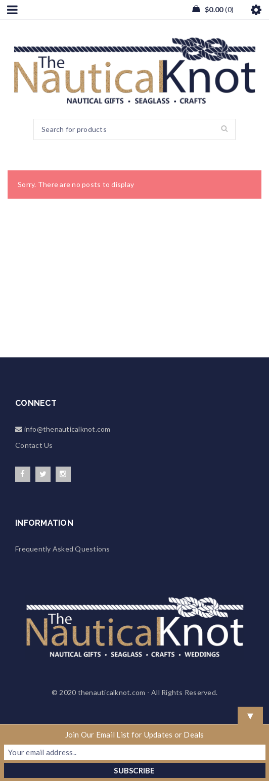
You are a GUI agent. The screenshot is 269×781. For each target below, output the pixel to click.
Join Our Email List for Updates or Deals (134, 734)
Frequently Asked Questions (62, 548)
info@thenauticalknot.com (66, 429)
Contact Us (34, 445)
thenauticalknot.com (112, 692)
